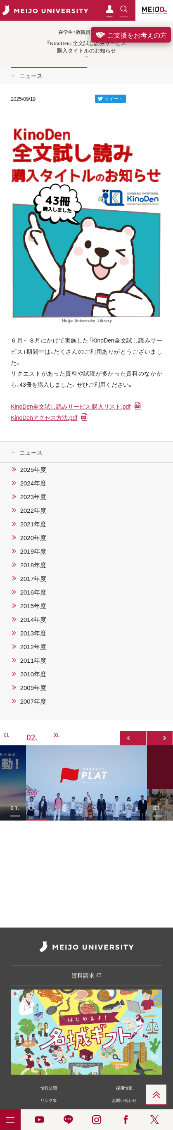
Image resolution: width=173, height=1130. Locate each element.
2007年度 (33, 701)
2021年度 (33, 523)
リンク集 (48, 1100)
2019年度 (33, 551)
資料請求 (86, 975)
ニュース (31, 75)
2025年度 (33, 469)
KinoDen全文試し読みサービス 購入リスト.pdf (70, 406)
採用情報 (124, 1088)
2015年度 (33, 605)
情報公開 (48, 1088)
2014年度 (33, 619)
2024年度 (33, 483)
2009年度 (33, 687)
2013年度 (33, 633)
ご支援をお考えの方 (131, 35)
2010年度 (33, 673)
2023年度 (33, 496)
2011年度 (33, 660)
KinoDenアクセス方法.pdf (44, 417)
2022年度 (33, 510)
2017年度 (33, 578)
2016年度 (33, 592)
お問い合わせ (124, 1100)
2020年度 (33, 537)
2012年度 (33, 646)
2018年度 (33, 564)
